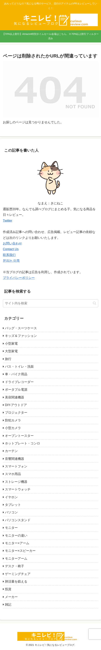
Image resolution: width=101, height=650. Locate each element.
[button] (94, 303)
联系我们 (9, 255)
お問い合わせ (12, 243)
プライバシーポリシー (19, 278)
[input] (50, 303)
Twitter (7, 220)
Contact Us (11, 249)
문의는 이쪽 (11, 260)
